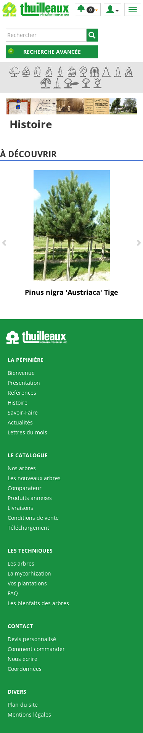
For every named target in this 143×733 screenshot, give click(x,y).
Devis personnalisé (32, 639)
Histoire (17, 402)
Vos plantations (27, 583)
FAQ (13, 593)
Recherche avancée (52, 51)
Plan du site (23, 704)
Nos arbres (22, 468)
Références (22, 392)
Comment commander (36, 649)
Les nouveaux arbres (34, 478)
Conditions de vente (33, 517)
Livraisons (20, 507)
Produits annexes (30, 498)
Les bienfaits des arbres (38, 603)
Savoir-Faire (23, 412)
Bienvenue (21, 372)
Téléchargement (28, 527)
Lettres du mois (27, 432)
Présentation (24, 382)
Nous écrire (22, 658)
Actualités (20, 422)
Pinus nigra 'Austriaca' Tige (71, 292)
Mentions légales (29, 714)
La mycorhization (29, 573)
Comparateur (25, 488)
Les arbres (21, 563)
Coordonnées (25, 668)
